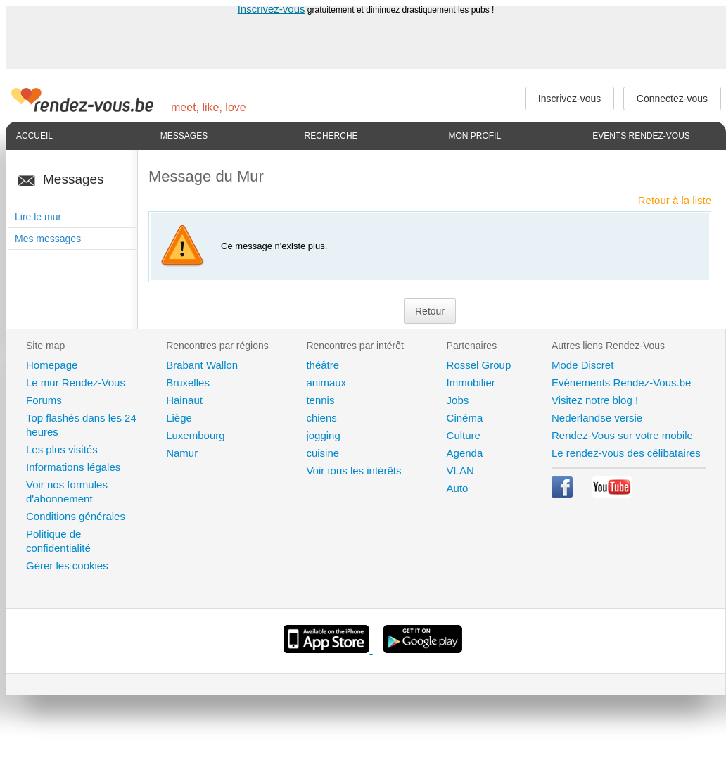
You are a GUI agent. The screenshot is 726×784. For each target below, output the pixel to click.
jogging (323, 435)
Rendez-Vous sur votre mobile (622, 435)
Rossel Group (479, 365)
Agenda (465, 453)
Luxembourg (195, 435)
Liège (179, 418)
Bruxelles (188, 382)
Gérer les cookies (67, 565)
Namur (182, 453)
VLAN (460, 470)
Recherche (331, 136)
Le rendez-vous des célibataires (626, 453)
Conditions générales (75, 516)
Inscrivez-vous (271, 9)
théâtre (322, 365)
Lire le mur (38, 216)
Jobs (458, 400)
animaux (326, 382)
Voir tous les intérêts (353, 470)
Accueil (34, 136)
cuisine (322, 453)
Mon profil (474, 136)
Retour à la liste (674, 200)
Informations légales (73, 467)
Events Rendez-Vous (641, 136)
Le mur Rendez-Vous (75, 382)
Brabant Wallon (202, 365)
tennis (320, 400)
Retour (430, 311)
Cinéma (465, 418)
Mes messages (48, 238)
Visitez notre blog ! (595, 400)
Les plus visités (62, 449)
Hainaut (184, 400)
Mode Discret (582, 365)
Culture (463, 435)
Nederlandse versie (597, 418)
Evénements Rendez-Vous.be (621, 382)
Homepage (51, 365)
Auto (458, 488)
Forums (44, 400)
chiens (321, 418)
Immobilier (471, 382)
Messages (184, 136)
